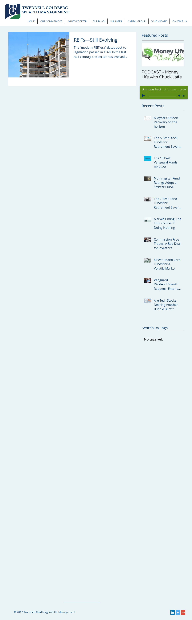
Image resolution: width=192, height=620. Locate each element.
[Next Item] (177, 55)
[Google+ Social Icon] (183, 612)
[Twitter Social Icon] (178, 612)
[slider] (184, 96)
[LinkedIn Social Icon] (172, 612)
